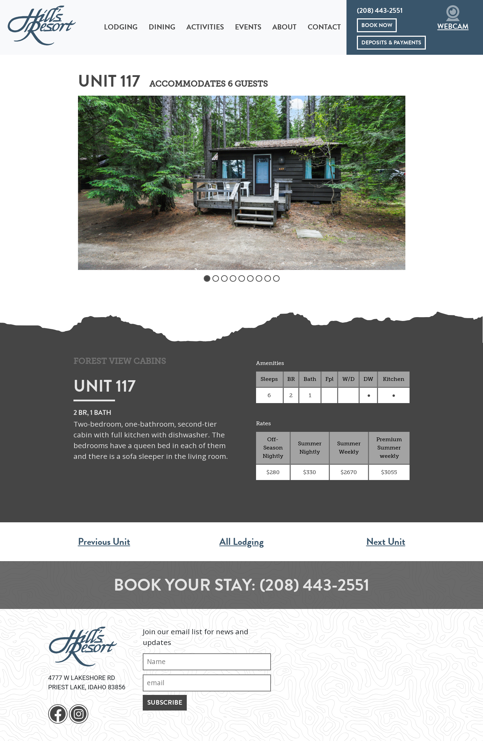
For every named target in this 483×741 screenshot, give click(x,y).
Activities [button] (205, 27)
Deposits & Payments (391, 42)
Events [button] (248, 27)
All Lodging (241, 541)
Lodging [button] (121, 27)
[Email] (207, 682)
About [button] (284, 27)
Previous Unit (104, 541)
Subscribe (164, 702)
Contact (324, 27)
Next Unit (385, 541)
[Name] (207, 661)
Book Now (376, 25)
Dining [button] (162, 27)
